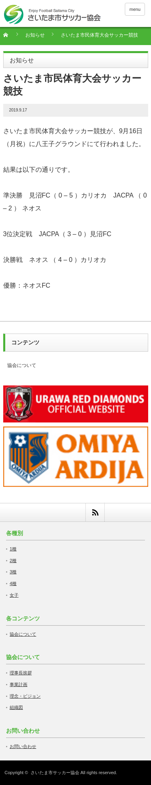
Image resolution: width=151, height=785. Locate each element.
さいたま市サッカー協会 (55, 772)
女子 (14, 595)
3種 (13, 571)
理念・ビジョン (25, 696)
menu (135, 9)
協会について (21, 365)
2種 (13, 560)
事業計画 (18, 684)
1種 (13, 548)
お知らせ (35, 35)
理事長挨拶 (21, 672)
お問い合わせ (23, 746)
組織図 (16, 707)
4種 (13, 583)
